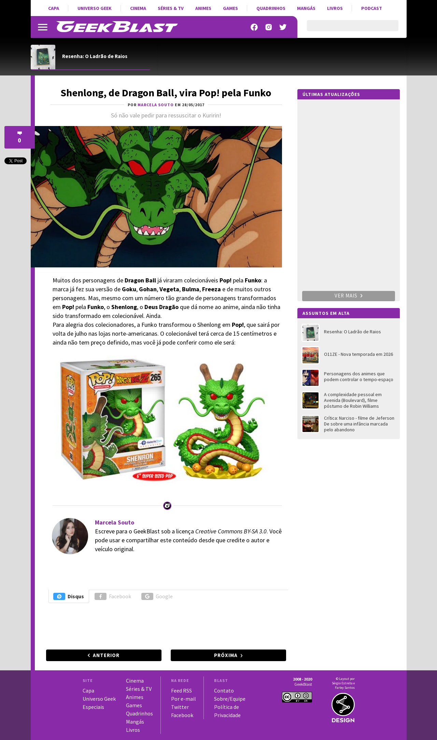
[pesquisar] (346, 30)
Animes (203, 8)
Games (230, 8)
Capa (53, 8)
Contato (224, 690)
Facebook (113, 596)
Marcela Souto (114, 522)
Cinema (138, 8)
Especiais (93, 706)
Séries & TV (171, 8)
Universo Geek (94, 8)
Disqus (68, 596)
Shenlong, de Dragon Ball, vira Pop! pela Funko (165, 92)
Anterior (106, 655)
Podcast (371, 8)
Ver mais (349, 295)
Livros (335, 8)
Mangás (306, 8)
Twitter (180, 706)
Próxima (226, 655)
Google (157, 596)
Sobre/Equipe (229, 698)
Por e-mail (183, 698)
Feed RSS (181, 690)
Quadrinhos (270, 8)
